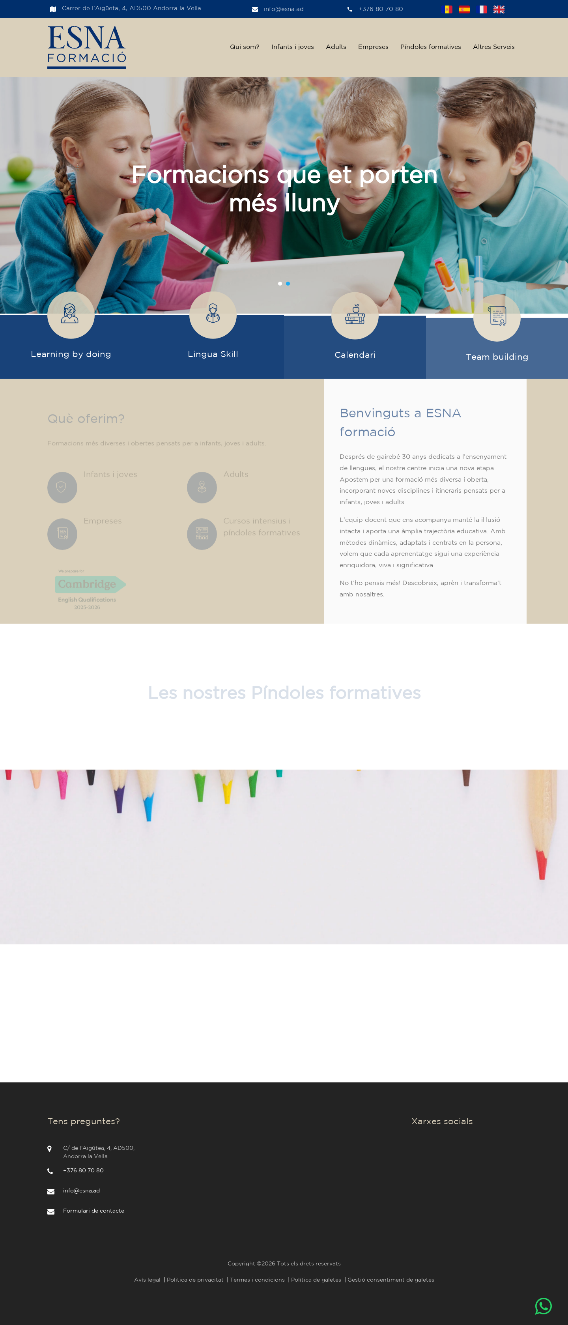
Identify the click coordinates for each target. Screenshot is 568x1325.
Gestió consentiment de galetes (391, 1280)
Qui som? (245, 47)
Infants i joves (292, 47)
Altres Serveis (494, 47)
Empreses (373, 47)
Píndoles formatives (430, 47)
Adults (336, 47)
